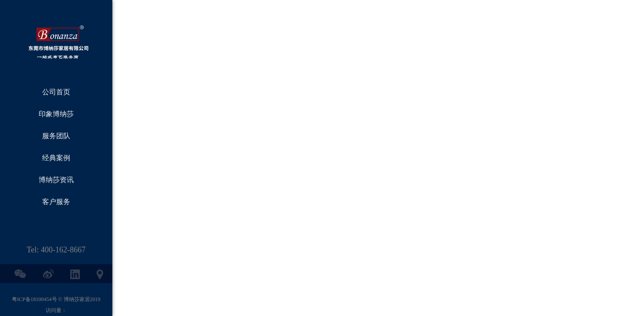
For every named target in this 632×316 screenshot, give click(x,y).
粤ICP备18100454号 (34, 299)
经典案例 (56, 158)
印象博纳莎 (56, 114)
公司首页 (56, 92)
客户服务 (56, 201)
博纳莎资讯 (56, 179)
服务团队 (56, 136)
